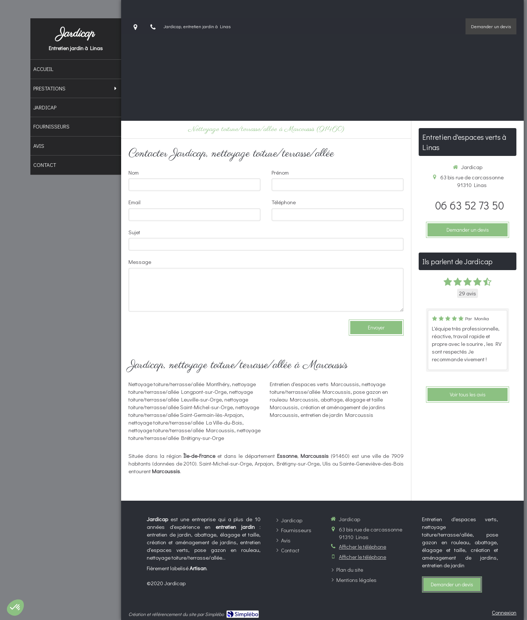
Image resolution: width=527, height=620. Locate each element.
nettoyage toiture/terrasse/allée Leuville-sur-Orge (190, 395)
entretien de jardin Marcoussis (336, 414)
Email (134, 202)
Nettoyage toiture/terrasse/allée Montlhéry (178, 384)
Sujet (134, 232)
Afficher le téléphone (362, 546)
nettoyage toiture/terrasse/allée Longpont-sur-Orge (192, 387)
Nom (133, 172)
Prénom (280, 172)
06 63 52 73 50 (469, 205)
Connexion (504, 612)
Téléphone (284, 202)
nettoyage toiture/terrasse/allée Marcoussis (181, 430)
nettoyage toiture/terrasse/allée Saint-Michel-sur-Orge (188, 403)
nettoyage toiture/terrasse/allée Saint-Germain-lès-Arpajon (193, 410)
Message (139, 261)
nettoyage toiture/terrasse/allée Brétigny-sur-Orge (194, 433)
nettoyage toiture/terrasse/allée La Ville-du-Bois (185, 422)
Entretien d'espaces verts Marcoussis (314, 384)
